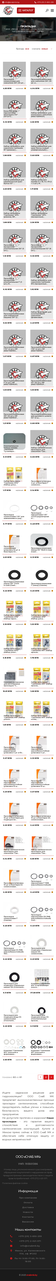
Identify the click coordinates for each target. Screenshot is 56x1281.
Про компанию (28, 1197)
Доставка (28, 1207)
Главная (7, 29)
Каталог (15, 29)
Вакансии (28, 1221)
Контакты (28, 1217)
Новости (28, 1212)
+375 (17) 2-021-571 (30, 1241)
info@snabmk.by (12, 2)
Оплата (28, 1202)
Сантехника (25, 29)
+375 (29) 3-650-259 (45, 2)
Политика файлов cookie (15, 1183)
